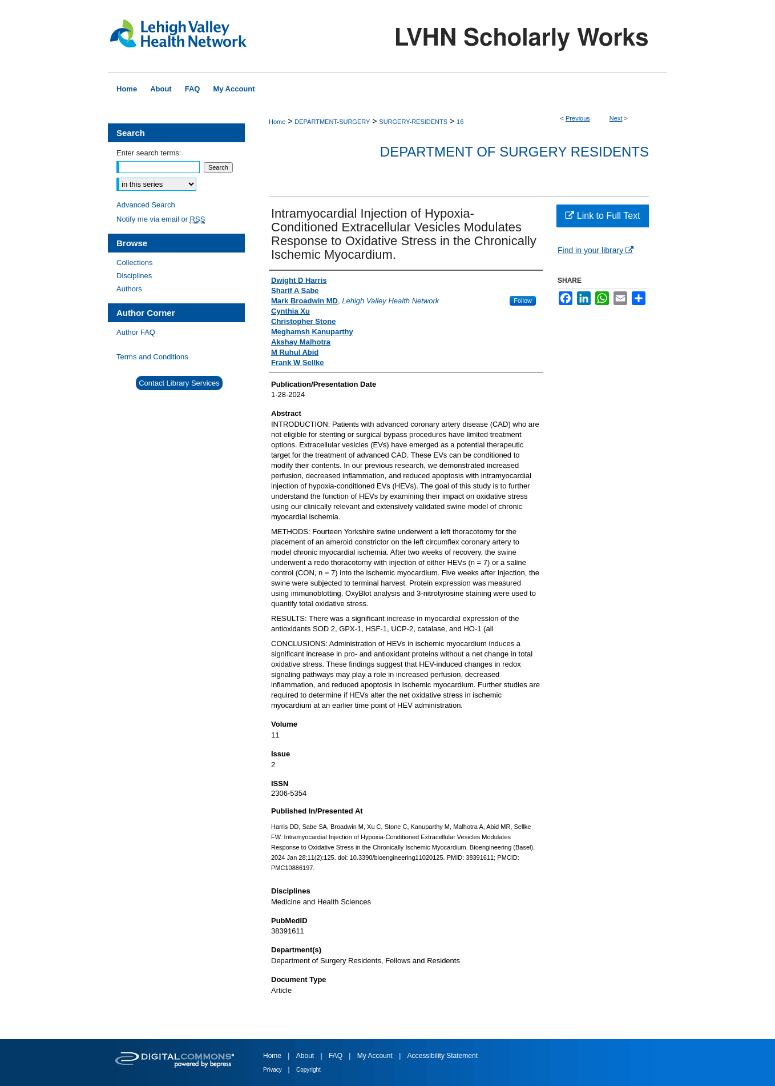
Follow (523, 300)
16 (460, 121)
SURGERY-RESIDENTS (413, 121)
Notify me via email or (160, 219)
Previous (578, 118)
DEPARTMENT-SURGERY (332, 121)
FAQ (336, 1056)
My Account (375, 1056)
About (306, 1056)
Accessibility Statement (442, 1056)
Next (616, 118)
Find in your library (595, 250)
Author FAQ (135, 332)
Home (277, 121)
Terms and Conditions (152, 356)
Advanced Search (145, 205)
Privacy (273, 1070)
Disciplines (134, 275)
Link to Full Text (602, 216)
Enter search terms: (148, 153)
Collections (134, 262)
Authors (129, 288)
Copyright (308, 1070)
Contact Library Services (179, 383)
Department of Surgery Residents (514, 151)
